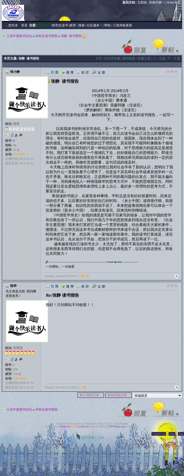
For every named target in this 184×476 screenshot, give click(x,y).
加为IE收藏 (112, 58)
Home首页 (174, 2)
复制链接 (128, 58)
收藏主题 (144, 58)
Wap (172, 434)
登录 (24, 25)
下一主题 (173, 58)
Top (180, 434)
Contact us (159, 434)
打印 (99, 58)
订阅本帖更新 (122, 25)
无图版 (142, 2)
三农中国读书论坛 (19, 36)
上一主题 (158, 58)
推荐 (72, 25)
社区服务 (94, 25)
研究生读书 (60, 25)
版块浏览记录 (118, 395)
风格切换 (156, 2)
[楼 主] (85, 276)
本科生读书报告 (46, 36)
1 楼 (83, 387)
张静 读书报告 (71, 36)
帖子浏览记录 (90, 395)
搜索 (81, 25)
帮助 (107, 25)
